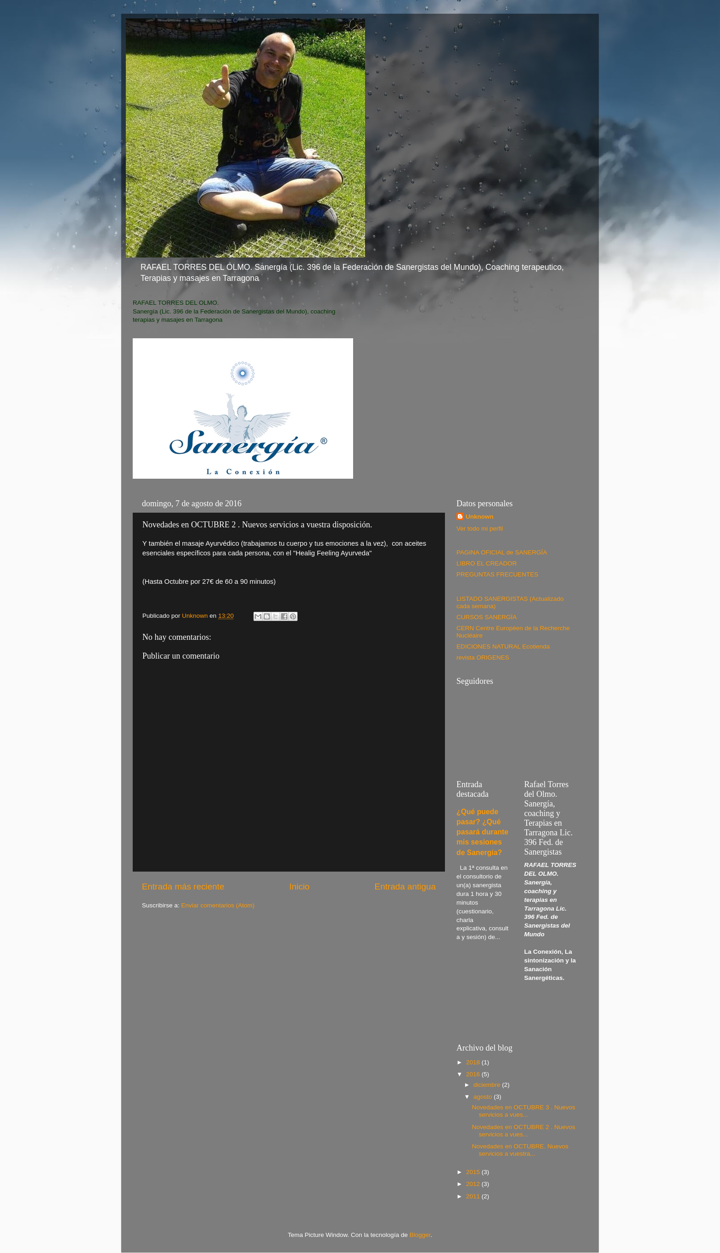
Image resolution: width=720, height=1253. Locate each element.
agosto (483, 1096)
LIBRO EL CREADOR (486, 563)
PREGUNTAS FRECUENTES (497, 574)
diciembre (487, 1084)
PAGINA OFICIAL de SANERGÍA (501, 552)
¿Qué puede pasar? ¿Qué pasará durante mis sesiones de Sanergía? (482, 832)
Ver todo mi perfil (479, 528)
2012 (474, 1183)
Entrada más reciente (183, 886)
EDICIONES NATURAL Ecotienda (503, 646)
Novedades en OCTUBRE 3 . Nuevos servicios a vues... (523, 1111)
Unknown (480, 516)
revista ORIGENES (482, 657)
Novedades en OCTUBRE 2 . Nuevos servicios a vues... (523, 1131)
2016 (474, 1074)
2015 (474, 1172)
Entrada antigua (405, 886)
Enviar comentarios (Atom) (218, 905)
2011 (474, 1196)
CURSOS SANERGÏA (486, 617)
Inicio (299, 886)
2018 (474, 1062)
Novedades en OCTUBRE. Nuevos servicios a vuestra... (520, 1150)
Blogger (420, 1234)
